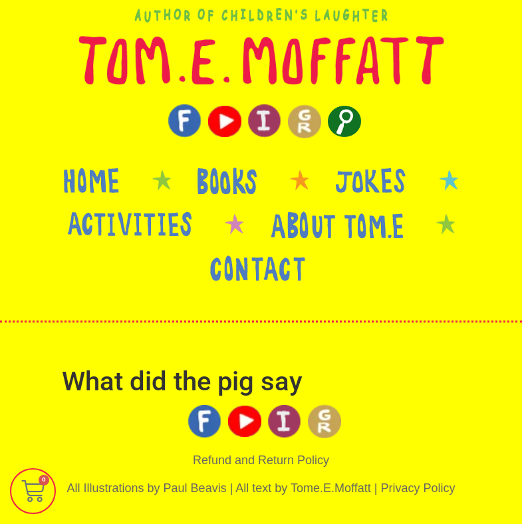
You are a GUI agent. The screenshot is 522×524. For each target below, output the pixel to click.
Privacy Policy (417, 488)
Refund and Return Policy (261, 460)
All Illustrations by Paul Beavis (147, 488)
